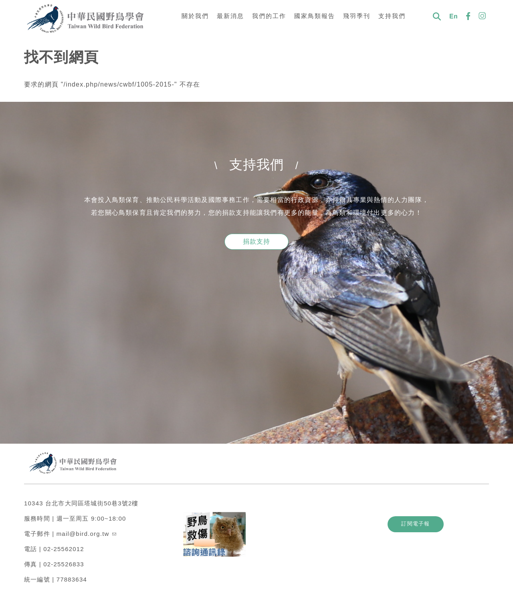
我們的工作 (269, 15)
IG (483, 16)
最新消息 (230, 15)
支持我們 (392, 15)
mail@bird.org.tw (86, 529)
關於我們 (195, 15)
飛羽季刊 (356, 15)
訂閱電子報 (429, 520)
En (454, 16)
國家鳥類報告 (314, 15)
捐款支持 (257, 241)
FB (468, 16)
